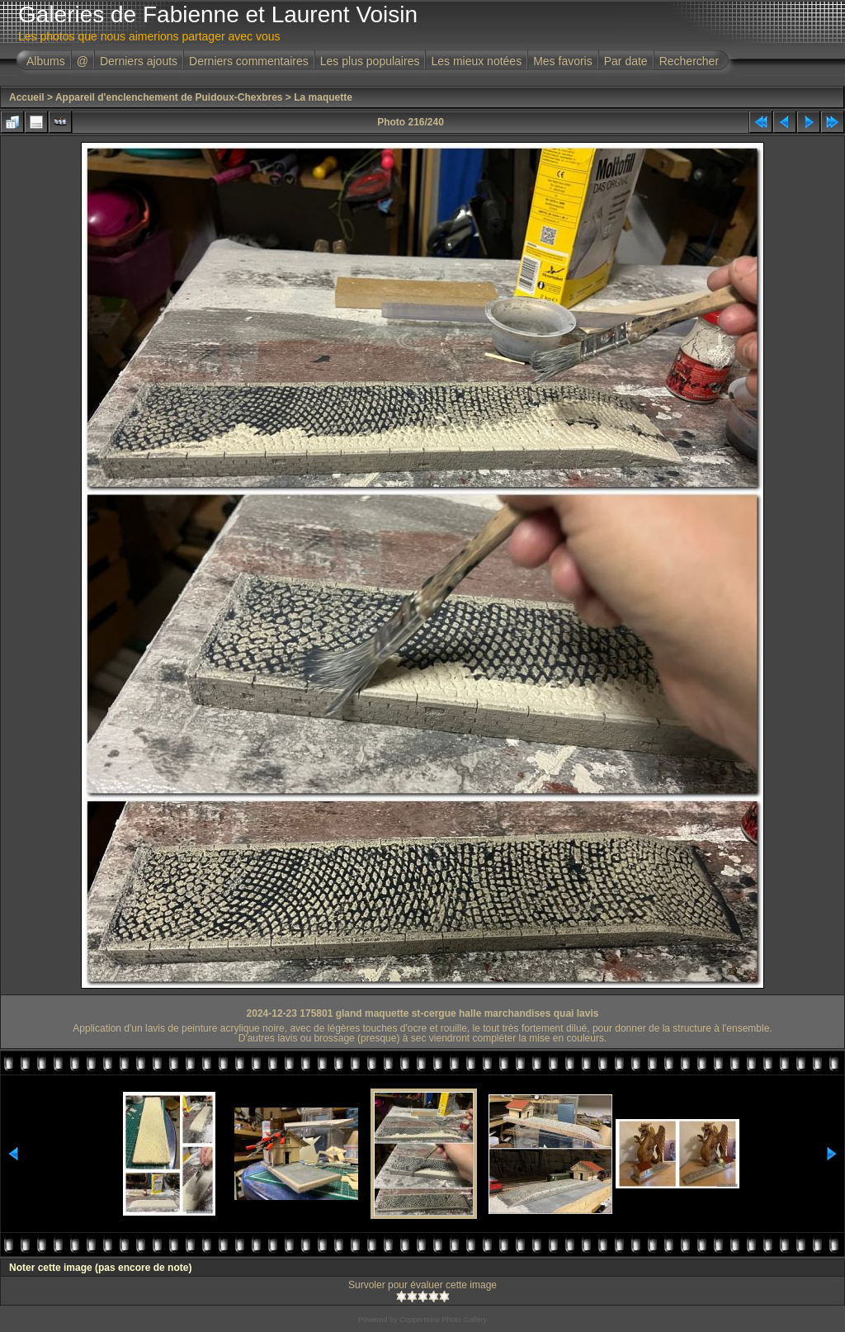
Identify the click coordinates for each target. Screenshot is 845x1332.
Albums (45, 61)
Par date (626, 61)
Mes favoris (562, 61)
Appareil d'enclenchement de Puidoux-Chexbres (169, 97)
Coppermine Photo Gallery (443, 1319)
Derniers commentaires (249, 61)
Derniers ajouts (138, 61)
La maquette (323, 97)
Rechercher (689, 61)
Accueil (27, 97)
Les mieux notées (476, 61)
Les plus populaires (370, 61)
